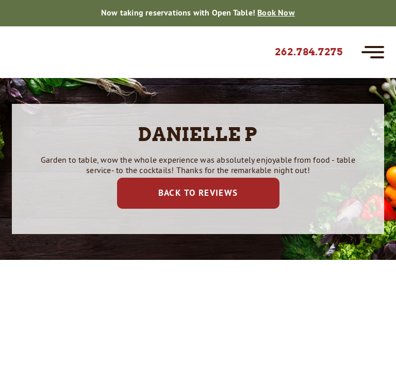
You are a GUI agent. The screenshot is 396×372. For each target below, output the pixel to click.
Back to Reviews (198, 192)
